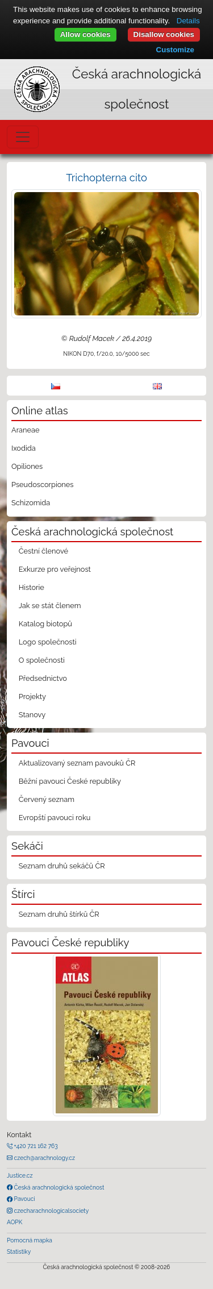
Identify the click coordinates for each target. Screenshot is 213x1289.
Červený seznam (46, 799)
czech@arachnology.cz (43, 1157)
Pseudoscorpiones (42, 484)
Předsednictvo (43, 678)
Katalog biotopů (45, 623)
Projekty (32, 696)
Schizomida (30, 502)
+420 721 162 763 (35, 1145)
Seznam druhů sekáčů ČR (62, 866)
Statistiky (19, 1251)
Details (188, 20)
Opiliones (27, 466)
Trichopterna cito (106, 178)
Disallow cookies (163, 34)
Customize (175, 49)
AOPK (14, 1222)
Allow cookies (85, 34)
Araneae (25, 430)
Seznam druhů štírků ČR (59, 914)
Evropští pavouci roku (55, 817)
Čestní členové (43, 551)
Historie (31, 587)
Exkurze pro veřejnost (55, 569)
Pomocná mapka (29, 1240)
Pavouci (23, 1198)
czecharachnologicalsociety (50, 1210)
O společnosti (42, 660)
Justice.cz (20, 1175)
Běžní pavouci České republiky (70, 781)
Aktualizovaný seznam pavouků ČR (77, 763)
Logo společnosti (48, 642)
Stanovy (32, 714)
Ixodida (23, 448)
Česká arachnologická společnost (58, 1187)
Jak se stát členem (50, 605)
